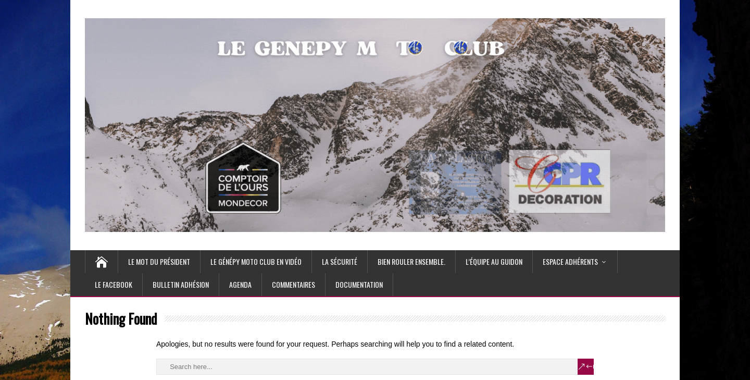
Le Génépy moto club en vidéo (256, 261)
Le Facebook (113, 284)
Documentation (359, 284)
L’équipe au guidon (494, 261)
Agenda (240, 284)
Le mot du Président (159, 261)
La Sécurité (339, 261)
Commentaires (293, 284)
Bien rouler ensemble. (411, 261)
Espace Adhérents (570, 261)
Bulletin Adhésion (181, 284)
